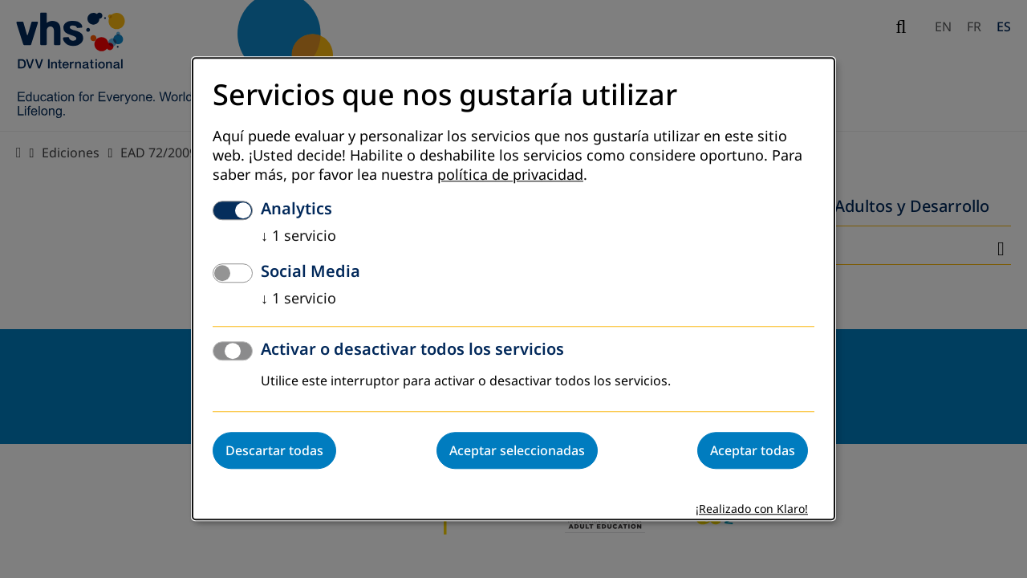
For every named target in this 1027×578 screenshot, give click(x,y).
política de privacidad (510, 175)
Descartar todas (274, 451)
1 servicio (298, 236)
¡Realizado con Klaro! (752, 510)
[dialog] (513, 288)
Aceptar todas (752, 451)
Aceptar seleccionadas (517, 451)
